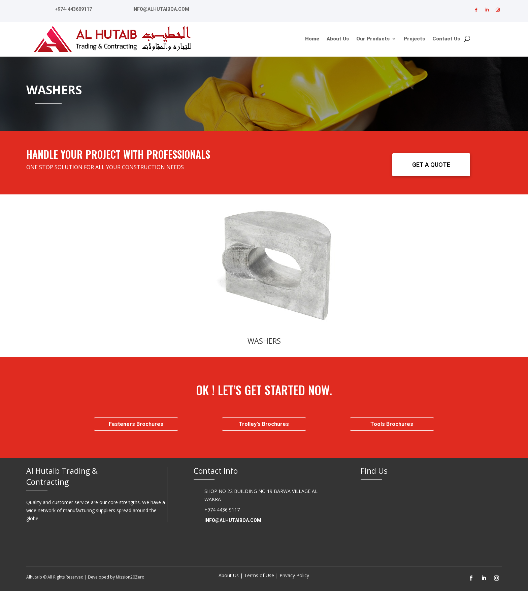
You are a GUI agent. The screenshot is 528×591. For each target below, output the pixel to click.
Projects (414, 39)
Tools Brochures (391, 424)
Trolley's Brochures (264, 424)
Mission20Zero (130, 577)
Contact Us (446, 39)
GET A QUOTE (431, 164)
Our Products (373, 39)
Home (312, 39)
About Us (338, 39)
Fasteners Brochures (136, 424)
